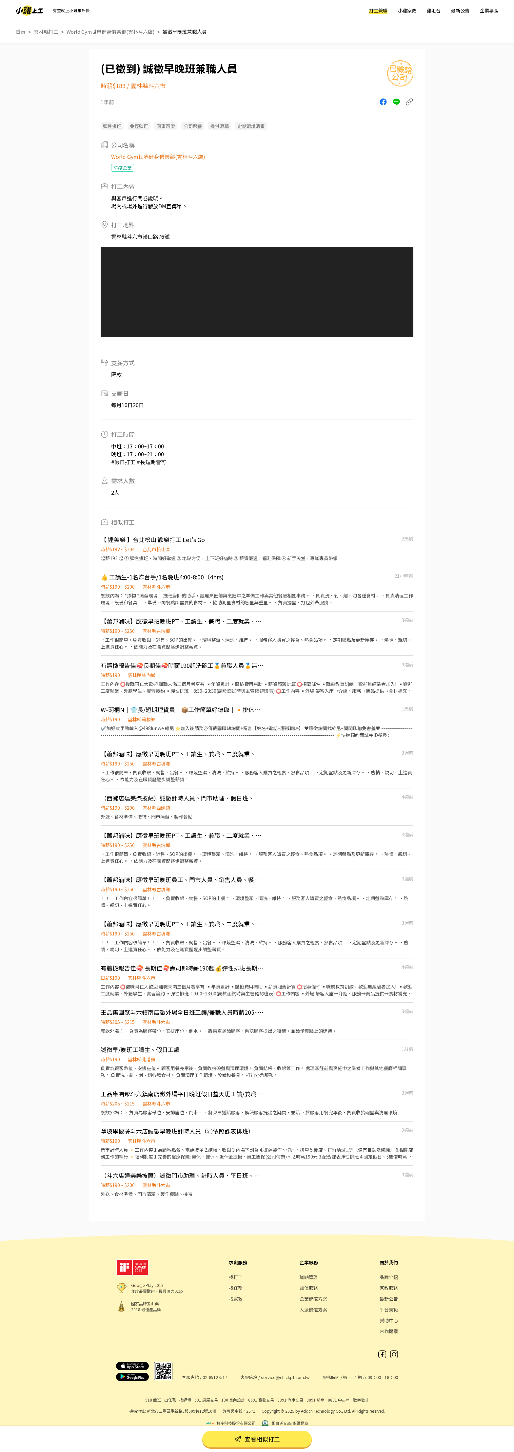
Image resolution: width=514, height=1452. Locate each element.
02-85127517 (215, 1377)
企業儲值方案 (313, 1298)
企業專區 (489, 10)
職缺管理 (309, 1277)
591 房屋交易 (206, 1400)
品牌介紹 (389, 1277)
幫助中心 (389, 1320)
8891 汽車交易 (290, 1400)
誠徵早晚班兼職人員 (185, 31)
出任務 (170, 1400)
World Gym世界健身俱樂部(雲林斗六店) (110, 31)
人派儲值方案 (313, 1309)
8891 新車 (315, 1400)
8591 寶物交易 (261, 1400)
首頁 (21, 31)
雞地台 (434, 10)
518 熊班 (153, 1400)
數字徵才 (361, 1400)
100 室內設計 (233, 1400)
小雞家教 (407, 10)
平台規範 (389, 1309)
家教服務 (389, 1288)
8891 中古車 (339, 1400)
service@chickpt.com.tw (285, 1377)
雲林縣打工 (46, 31)
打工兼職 (378, 10)
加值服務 (309, 1288)
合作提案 (389, 1331)
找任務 (236, 1288)
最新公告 (460, 10)
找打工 (236, 1277)
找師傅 (185, 1400)
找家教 (236, 1298)
